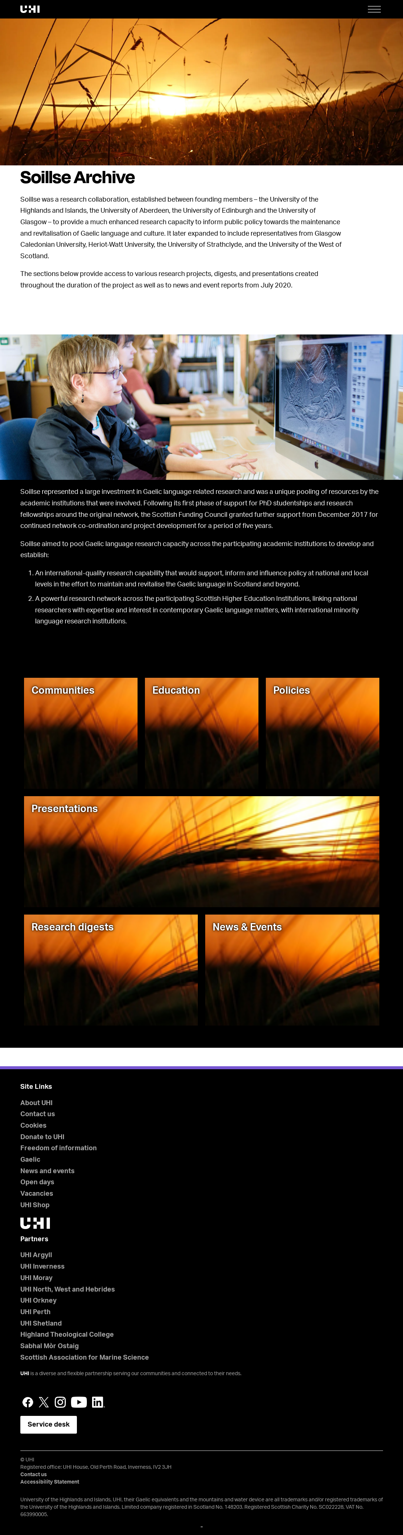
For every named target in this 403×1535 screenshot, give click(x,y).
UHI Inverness (42, 1266)
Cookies (33, 1125)
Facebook (27, 1402)
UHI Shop (35, 1205)
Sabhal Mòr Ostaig (49, 1346)
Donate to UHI (42, 1137)
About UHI (36, 1103)
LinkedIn (98, 1402)
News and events (47, 1171)
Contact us (37, 1114)
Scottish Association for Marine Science (84, 1357)
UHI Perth (35, 1312)
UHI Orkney (38, 1300)
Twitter (44, 1402)
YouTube (79, 1402)
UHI (24, 1373)
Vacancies (36, 1194)
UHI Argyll (36, 1255)
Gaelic (30, 1160)
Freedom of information (58, 1148)
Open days (37, 1182)
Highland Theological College (67, 1335)
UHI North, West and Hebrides (67, 1289)
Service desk (49, 1424)
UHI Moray (36, 1278)
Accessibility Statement (49, 1482)
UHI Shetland (41, 1323)
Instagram (60, 1402)
